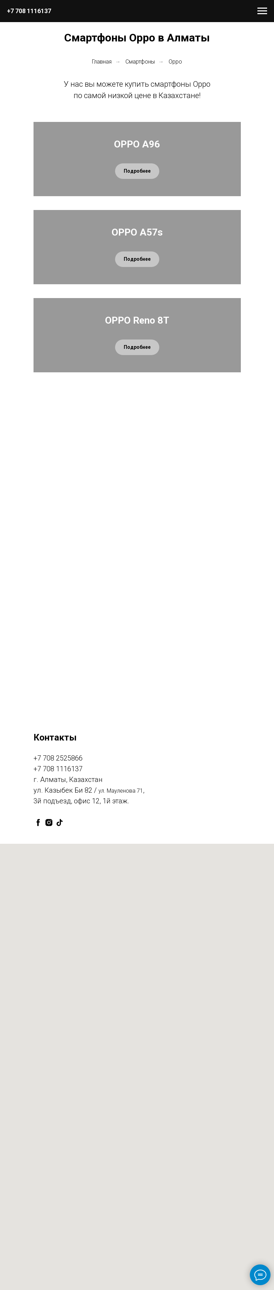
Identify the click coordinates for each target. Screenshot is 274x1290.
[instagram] (49, 1048)
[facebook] (38, 1048)
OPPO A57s (137, 345)
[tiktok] (59, 1048)
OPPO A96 (137, 182)
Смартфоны (140, 61)
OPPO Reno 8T (137, 509)
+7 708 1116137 (29, 11)
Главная (102, 61)
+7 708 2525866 (58, 984)
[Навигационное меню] (262, 11)
